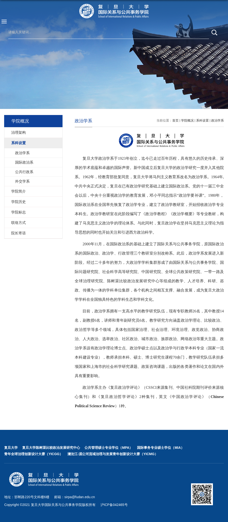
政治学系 (217, 120)
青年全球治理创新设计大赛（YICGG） (33, 454)
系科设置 (202, 120)
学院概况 (187, 120)
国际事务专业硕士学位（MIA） (160, 448)
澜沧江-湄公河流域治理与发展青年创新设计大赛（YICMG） (112, 454)
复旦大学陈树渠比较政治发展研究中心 (51, 448)
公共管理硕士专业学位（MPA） (108, 448)
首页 (175, 120)
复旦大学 (11, 448)
